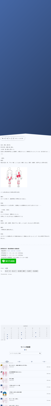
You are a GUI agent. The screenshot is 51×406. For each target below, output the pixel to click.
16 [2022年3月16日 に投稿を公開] (18, 334)
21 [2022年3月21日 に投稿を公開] (4, 336)
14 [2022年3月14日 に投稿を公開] (4, 334)
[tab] (7, 361)
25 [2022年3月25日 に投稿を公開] (32, 336)
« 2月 (2, 339)
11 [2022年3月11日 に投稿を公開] (32, 332)
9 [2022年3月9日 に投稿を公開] (18, 332)
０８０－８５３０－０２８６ (14, 250)
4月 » (5, 339)
